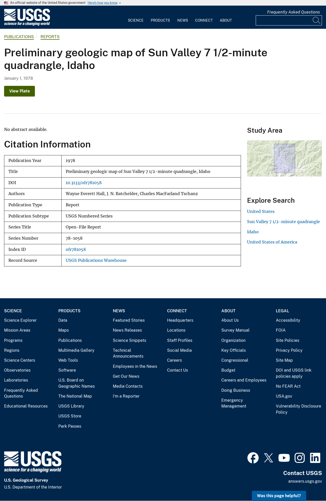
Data (62, 320)
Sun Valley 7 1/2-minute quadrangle (283, 221)
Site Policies (287, 340)
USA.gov (284, 396)
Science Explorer (20, 320)
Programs (13, 340)
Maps (63, 330)
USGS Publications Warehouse (96, 260)
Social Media (179, 350)
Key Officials (233, 350)
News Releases (127, 330)
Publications (19, 36)
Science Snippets (129, 340)
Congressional (234, 360)
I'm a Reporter (126, 396)
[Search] (317, 20)
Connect (204, 20)
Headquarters (180, 320)
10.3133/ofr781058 (84, 182)
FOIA (281, 330)
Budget (228, 370)
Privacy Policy (289, 350)
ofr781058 (76, 249)
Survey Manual (235, 330)
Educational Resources (26, 406)
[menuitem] (135, 17)
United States (261, 211)
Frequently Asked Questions (293, 12)
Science (136, 20)
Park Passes (69, 426)
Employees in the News (135, 366)
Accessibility (288, 320)
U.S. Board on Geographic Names (76, 383)
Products (160, 20)
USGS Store (69, 416)
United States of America (272, 242)
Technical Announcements (128, 353)
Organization (233, 340)
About (226, 20)
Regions (11, 350)
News (182, 20)
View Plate (19, 91)
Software (67, 370)
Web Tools (68, 360)
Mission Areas (17, 330)
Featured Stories (129, 320)
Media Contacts (128, 386)
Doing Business (235, 390)
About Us (230, 320)
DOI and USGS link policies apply (293, 373)
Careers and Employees (243, 380)
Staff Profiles (179, 340)
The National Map (75, 396)
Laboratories (16, 380)
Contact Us (177, 370)
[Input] (289, 20)
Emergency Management (233, 403)
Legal (282, 310)
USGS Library (71, 406)
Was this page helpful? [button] (279, 495)
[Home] (27, 24)
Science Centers (19, 360)
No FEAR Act (288, 386)
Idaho (253, 231)
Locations (176, 330)
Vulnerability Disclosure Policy (298, 409)
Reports (50, 36)
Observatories (17, 370)
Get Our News (126, 376)
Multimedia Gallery (76, 350)
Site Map (284, 360)
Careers (174, 360)
